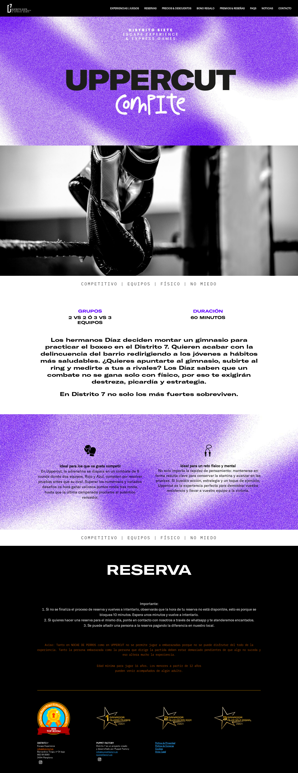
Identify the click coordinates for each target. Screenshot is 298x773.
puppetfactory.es (104, 754)
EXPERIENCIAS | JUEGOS (124, 8)
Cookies (159, 749)
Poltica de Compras (164, 746)
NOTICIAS (267, 8)
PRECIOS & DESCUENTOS (176, 8)
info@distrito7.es (45, 749)
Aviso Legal (160, 751)
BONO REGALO (205, 8)
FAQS (253, 8)
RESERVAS (150, 8)
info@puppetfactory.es (107, 751)
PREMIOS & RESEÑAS (232, 8)
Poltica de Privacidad (165, 743)
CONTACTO (284, 8)
